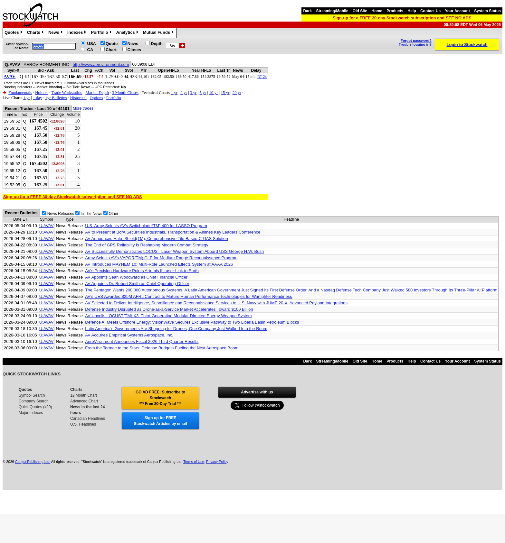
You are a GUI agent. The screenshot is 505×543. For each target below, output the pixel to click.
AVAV (10, 76)
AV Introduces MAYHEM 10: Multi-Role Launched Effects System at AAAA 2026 (159, 264)
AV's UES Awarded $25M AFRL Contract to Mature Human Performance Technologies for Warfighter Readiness (188, 296)
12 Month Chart (83, 395)
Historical (78, 97)
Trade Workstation (67, 92)
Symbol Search (32, 395)
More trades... (85, 108)
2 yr (183, 92)
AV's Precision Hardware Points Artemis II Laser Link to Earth (142, 270)
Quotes (14, 33)
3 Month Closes (125, 92)
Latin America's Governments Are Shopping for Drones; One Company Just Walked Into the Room (176, 328)
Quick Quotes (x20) (35, 407)
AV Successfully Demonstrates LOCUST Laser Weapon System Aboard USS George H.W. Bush (174, 251)
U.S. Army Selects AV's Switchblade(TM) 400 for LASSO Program (146, 225)
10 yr (213, 92)
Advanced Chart (84, 401)
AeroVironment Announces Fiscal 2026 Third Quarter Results (141, 341)
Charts (36, 33)
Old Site (360, 11)
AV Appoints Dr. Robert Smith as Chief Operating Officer (137, 283)
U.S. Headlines (83, 424)
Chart (111, 49)
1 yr (174, 92)
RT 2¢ (262, 76)
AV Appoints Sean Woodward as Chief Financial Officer (136, 277)
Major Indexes (31, 412)
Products (394, 11)
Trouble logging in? (415, 44)
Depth (157, 43)
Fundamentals (20, 92)
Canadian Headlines (87, 418)
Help (412, 11)
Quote (112, 43)
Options (96, 97)
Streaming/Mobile (332, 11)
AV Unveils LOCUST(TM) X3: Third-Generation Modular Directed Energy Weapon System (168, 315)
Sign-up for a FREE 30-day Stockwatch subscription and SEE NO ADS (402, 17)
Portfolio (102, 33)
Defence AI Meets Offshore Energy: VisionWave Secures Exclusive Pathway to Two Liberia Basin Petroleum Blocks (192, 322)
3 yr (193, 92)
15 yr (225, 92)
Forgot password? (416, 40)
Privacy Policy (217, 462)
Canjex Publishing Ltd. (32, 462)
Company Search (34, 401)
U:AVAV (46, 225)
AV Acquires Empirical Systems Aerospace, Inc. (129, 335)
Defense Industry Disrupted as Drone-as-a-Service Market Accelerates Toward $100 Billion (169, 309)
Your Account (457, 11)
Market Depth (97, 92)
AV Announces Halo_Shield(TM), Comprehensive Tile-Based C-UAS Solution (156, 238)
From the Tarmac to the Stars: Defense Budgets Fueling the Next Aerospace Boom (161, 347)
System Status (487, 11)
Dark (307, 11)
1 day (37, 97)
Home (377, 11)
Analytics (128, 33)
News (56, 33)
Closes (134, 49)
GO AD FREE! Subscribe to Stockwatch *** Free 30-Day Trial (160, 398)
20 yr (237, 92)
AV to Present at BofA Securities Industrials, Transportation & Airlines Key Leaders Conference (172, 232)
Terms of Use (193, 462)
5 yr (203, 92)
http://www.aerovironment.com (101, 64)
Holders (41, 92)
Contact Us (430, 11)
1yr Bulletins (56, 97)
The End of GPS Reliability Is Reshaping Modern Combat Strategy (146, 245)
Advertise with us (257, 392)
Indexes (77, 33)
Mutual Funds (159, 33)
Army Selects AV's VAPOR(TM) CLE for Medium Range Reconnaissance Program (161, 257)
